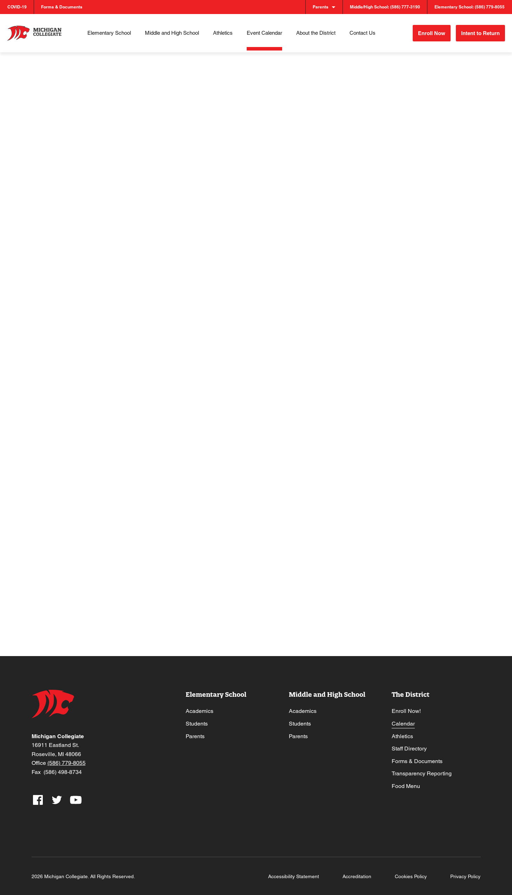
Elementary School (216, 691)
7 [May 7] (234, 261)
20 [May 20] (177, 413)
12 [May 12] (119, 337)
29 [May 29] (295, 490)
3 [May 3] (411, 184)
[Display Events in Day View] (449, 96)
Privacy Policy (465, 876)
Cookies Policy (411, 876)
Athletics (402, 732)
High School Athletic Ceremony (75, 469)
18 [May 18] (60, 413)
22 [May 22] (295, 413)
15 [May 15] (295, 337)
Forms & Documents (417, 757)
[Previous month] (54, 145)
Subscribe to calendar (421, 576)
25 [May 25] (60, 490)
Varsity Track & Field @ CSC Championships (371, 316)
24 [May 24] (413, 413)
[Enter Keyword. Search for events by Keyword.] (177, 96)
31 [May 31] (413, 490)
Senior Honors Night (133, 389)
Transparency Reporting (422, 770)
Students (197, 719)
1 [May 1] (293, 184)
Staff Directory (409, 745)
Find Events (325, 95)
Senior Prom (244, 542)
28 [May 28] (236, 490)
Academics (199, 707)
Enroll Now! (406, 707)
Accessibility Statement (293, 876)
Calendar (403, 719)
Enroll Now (425, 31)
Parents (195, 732)
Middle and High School (327, 691)
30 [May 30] (354, 490)
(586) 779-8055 (66, 762)
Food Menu (406, 782)
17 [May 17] (413, 337)
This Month (93, 145)
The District (411, 691)
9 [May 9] (352, 261)
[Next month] (68, 145)
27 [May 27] (177, 490)
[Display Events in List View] (409, 96)
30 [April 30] (236, 184)
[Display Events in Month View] (429, 96)
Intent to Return (479, 31)
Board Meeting (187, 542)
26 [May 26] (119, 490)
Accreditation (357, 876)
